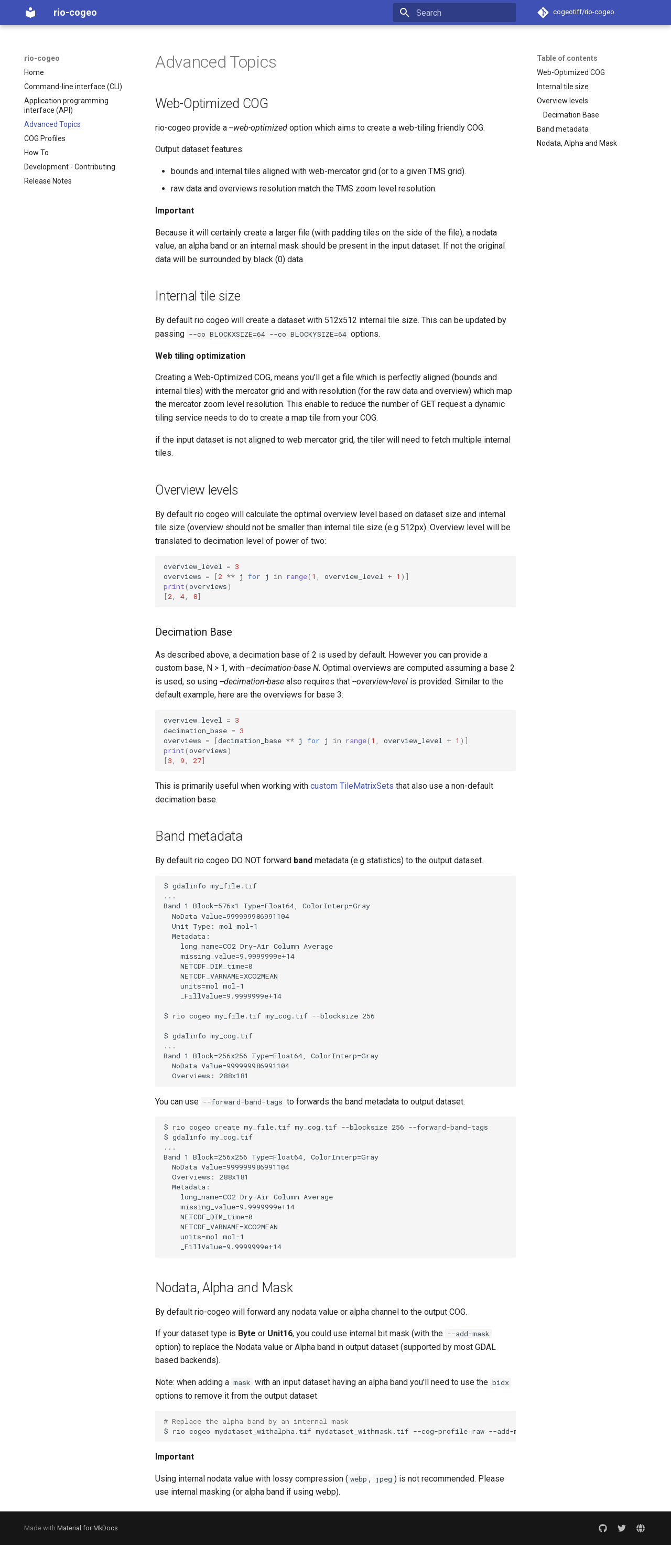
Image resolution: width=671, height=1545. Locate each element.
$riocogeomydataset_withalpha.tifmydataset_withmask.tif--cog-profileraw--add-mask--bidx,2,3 (340, 1426)
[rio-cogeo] (30, 12)
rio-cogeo (42, 58)
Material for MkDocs (87, 1528)
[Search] (454, 12)
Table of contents (567, 58)
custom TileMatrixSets (352, 786)
